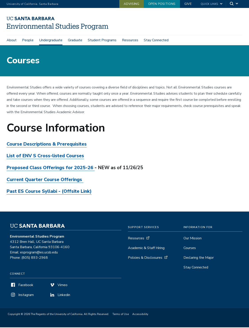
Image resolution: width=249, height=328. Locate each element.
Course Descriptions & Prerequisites (47, 145)
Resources (130, 40)
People (28, 40)
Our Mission (192, 238)
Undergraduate (50, 40)
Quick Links (209, 4)
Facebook (21, 285)
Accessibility (140, 315)
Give (188, 4)
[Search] (234, 4)
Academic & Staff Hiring (146, 248)
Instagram (22, 295)
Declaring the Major (198, 258)
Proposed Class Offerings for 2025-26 (50, 168)
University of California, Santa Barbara (32, 4)
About (12, 40)
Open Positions (162, 4)
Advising (131, 4)
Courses (189, 248)
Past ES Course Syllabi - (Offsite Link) (49, 192)
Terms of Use (120, 315)
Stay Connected (156, 40)
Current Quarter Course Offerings (45, 180)
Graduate (75, 40)
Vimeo (58, 285)
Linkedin (59, 295)
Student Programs (102, 40)
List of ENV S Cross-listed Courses (45, 157)
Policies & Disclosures (145, 258)
